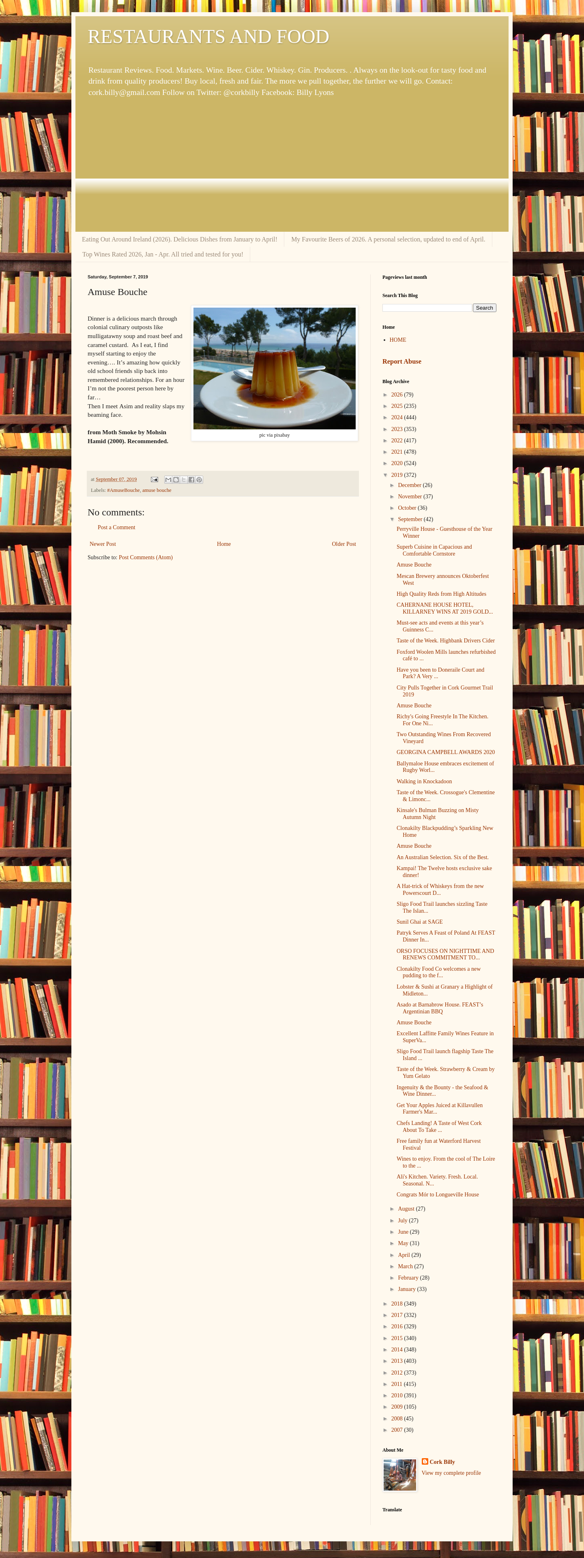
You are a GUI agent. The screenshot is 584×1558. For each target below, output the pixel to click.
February (409, 1278)
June (404, 1232)
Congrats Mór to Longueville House (438, 1195)
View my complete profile (451, 1473)
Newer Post (103, 544)
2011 (397, 1384)
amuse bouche (157, 490)
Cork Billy (442, 1462)
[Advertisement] (292, 165)
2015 (397, 1338)
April (404, 1255)
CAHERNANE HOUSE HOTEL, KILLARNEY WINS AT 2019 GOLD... (445, 608)
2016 (397, 1326)
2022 (397, 440)
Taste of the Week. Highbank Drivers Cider (446, 641)
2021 (397, 452)
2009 (397, 1407)
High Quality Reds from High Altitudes (441, 594)
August (407, 1209)
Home (224, 544)
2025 (397, 406)
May (404, 1243)
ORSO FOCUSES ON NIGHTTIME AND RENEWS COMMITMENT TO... (445, 954)
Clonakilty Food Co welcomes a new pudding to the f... (439, 972)
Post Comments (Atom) (146, 557)
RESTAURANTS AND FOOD (208, 36)
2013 (397, 1361)
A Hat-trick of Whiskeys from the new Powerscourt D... (440, 889)
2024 (397, 417)
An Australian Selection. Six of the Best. (443, 857)
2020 (397, 463)
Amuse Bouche (414, 565)
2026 (397, 395)
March (406, 1266)
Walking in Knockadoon (424, 781)
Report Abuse (401, 361)
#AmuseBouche (123, 490)
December (410, 485)
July (403, 1221)
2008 (397, 1419)
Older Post (344, 544)
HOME (398, 340)
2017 (397, 1315)
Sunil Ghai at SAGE (420, 922)
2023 (397, 429)
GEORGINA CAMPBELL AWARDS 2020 (446, 752)
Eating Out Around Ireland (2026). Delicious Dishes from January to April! (179, 239)
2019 (397, 475)
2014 (397, 1350)
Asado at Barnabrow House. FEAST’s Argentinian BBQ (440, 1008)
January (407, 1289)
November (410, 496)
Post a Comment (116, 527)
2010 (397, 1395)
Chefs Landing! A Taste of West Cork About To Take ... (439, 1126)
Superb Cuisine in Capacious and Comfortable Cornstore (434, 550)
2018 (397, 1304)
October (408, 508)
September (410, 519)
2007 (397, 1430)
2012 (397, 1373)
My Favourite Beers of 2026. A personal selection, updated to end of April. (388, 239)
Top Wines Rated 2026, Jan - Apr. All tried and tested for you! (162, 254)
